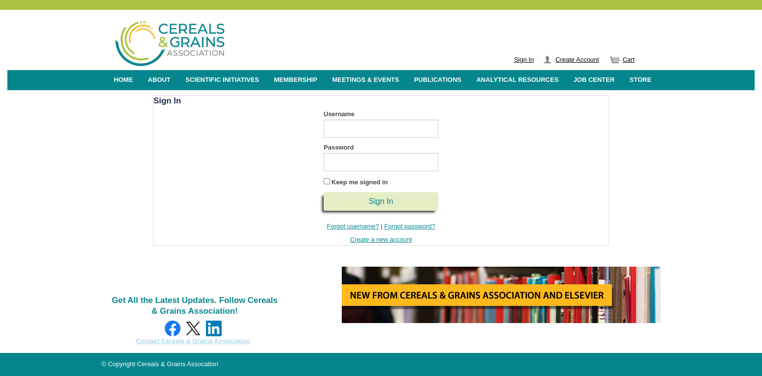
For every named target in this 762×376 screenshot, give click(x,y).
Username (339, 114)
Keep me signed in (359, 182)
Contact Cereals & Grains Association (193, 341)
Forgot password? (409, 226)
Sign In (523, 59)
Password (339, 147)
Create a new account (381, 239)
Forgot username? (353, 226)
